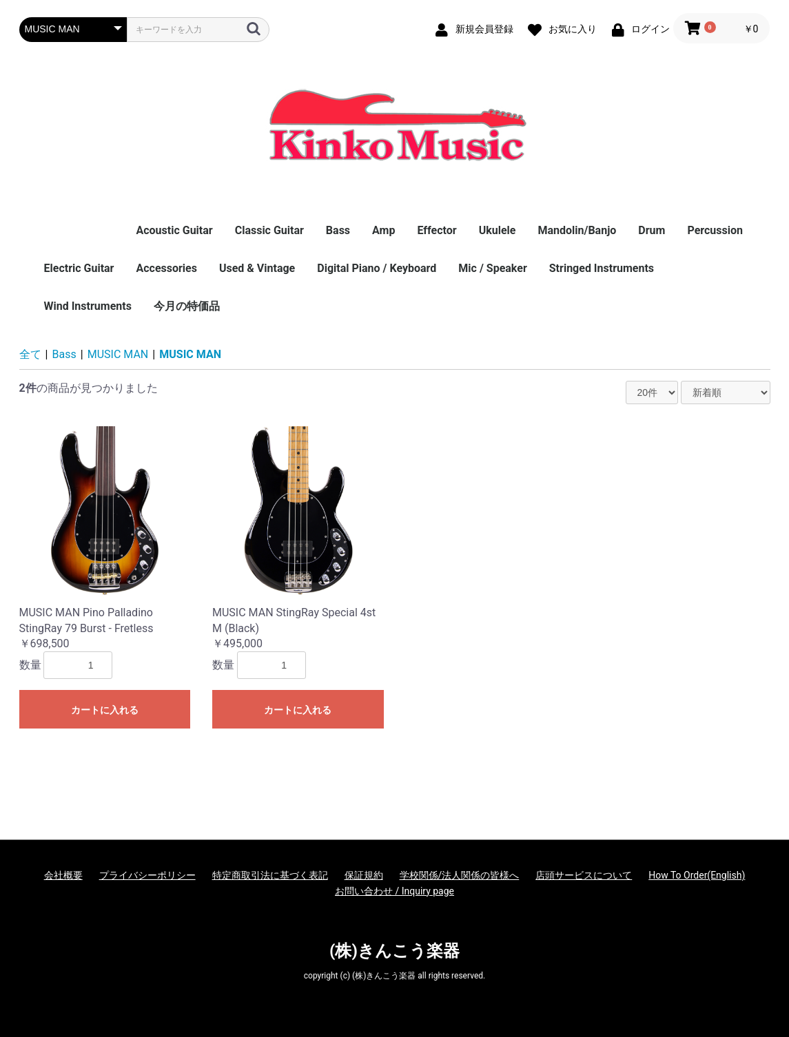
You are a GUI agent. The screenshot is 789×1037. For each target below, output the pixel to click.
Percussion (715, 230)
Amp (383, 230)
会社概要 (63, 875)
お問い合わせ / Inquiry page (394, 891)
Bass (338, 230)
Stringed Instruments (601, 268)
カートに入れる (105, 709)
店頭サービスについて (583, 875)
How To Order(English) (696, 875)
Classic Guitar (269, 230)
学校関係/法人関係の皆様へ (460, 875)
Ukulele (497, 230)
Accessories (166, 268)
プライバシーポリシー (147, 875)
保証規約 (364, 875)
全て (30, 354)
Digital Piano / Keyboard (376, 268)
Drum (651, 230)
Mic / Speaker (492, 268)
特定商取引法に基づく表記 (270, 875)
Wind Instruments (88, 306)
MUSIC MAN (118, 354)
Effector (436, 230)
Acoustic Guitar (174, 230)
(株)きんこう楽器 (394, 951)
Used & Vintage (257, 268)
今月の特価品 (187, 306)
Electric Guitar (79, 268)
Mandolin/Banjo (576, 230)
